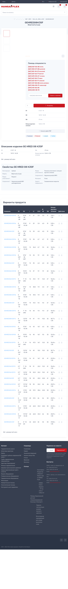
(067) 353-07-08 (36, 69)
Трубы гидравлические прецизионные (7, 460)
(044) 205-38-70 (33, 90)
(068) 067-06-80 (35, 67)
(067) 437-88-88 (38, 83)
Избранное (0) (52, 1)
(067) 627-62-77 (36, 73)
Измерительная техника (8, 482)
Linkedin (45, 136)
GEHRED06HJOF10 (10, 279)
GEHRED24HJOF (9, 422)
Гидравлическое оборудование (9, 478)
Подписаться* (61, 450)
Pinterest (37, 136)
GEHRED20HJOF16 (10, 390)
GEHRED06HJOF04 (10, 255)
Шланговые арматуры (7, 451)
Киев (3, 1)
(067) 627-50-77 (35, 78)
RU (42, 1)
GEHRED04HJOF (9, 231)
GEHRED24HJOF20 (10, 414)
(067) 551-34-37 (36, 71)
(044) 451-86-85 (33, 87)
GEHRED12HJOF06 (10, 326)
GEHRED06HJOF (9, 263)
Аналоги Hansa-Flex (29, 455)
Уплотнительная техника (8, 485)
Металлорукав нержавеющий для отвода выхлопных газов (40, 520)
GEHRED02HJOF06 (10, 223)
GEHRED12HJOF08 (10, 334)
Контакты (26, 462)
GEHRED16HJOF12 (9, 372)
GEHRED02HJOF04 (10, 215)
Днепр (12, 1)
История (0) (63, 1)
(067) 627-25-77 (36, 80)
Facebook (29, 136)
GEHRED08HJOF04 (10, 287)
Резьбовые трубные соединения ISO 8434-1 (11, 456)
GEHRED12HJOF (9, 350)
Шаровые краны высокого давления (11, 468)
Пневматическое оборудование (10, 476)
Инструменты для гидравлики (9, 487)
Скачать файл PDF (45, 131)
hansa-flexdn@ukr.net (55, 482)
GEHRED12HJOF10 (9, 342)
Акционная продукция (30, 453)
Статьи (26, 457)
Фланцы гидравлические (8, 465)
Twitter (53, 136)
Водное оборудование (7, 474)
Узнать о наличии (55, 95)
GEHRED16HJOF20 (10, 384)
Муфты (3, 453)
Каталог (4, 446)
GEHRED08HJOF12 (10, 318)
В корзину (49, 105)
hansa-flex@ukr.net (54, 471)
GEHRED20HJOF (9, 398)
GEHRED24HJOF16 (10, 406)
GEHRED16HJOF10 (9, 366)
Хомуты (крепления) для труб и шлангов (9, 470)
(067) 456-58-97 (37, 85)
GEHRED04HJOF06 (10, 239)
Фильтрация (4, 480)
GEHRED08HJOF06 (10, 295)
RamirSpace (27, 546)
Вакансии (26, 460)
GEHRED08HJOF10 (10, 311)
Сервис (26, 451)
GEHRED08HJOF (9, 303)
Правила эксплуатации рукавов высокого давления (40, 509)
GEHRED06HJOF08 (10, 271)
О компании (27, 449)
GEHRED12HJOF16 (9, 358)
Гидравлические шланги (8, 449)
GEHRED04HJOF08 (10, 247)
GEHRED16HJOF (9, 378)
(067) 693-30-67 (36, 76)
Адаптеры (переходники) (8, 463)
